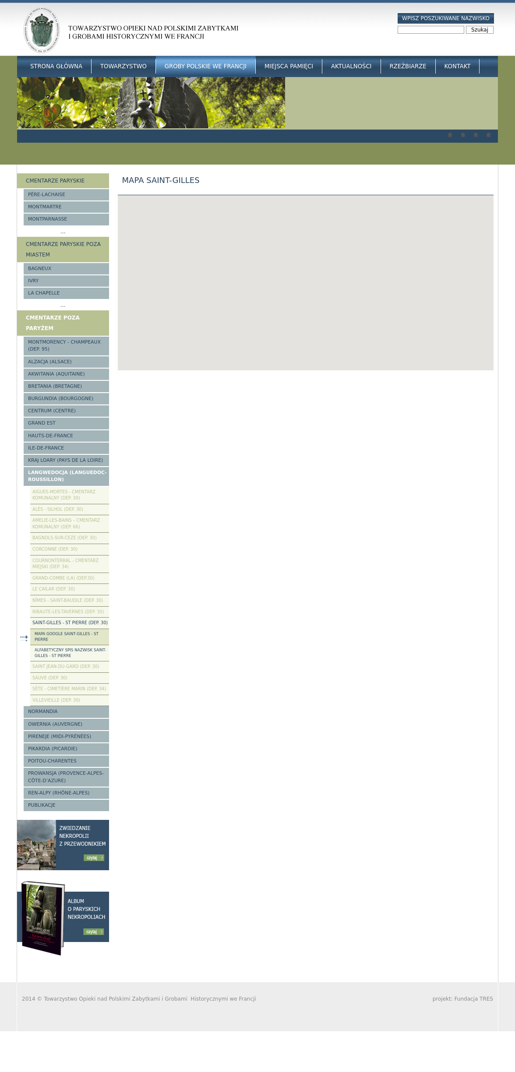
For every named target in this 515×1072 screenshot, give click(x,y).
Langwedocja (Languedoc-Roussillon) (67, 476)
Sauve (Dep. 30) (49, 677)
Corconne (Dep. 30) (55, 549)
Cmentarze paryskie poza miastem (63, 249)
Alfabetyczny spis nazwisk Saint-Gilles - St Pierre (70, 653)
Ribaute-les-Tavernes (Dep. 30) (68, 611)
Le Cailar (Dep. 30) (53, 589)
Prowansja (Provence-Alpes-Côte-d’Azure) (66, 776)
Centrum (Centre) (52, 411)
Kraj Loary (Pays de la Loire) (65, 460)
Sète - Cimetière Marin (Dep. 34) (69, 688)
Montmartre (45, 207)
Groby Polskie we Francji (206, 66)
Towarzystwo (123, 66)
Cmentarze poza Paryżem (53, 323)
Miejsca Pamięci (289, 66)
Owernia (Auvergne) (55, 724)
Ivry (33, 281)
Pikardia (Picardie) (53, 749)
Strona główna (56, 66)
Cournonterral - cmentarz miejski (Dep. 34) (65, 563)
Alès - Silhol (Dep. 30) (57, 509)
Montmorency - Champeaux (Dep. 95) (64, 345)
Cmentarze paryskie (55, 181)
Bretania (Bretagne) (55, 386)
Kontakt (457, 66)
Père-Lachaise (46, 194)
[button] (305, 275)
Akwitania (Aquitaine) (56, 374)
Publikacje (42, 805)
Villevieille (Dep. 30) (56, 700)
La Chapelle (44, 293)
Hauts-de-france (50, 436)
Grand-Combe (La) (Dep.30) (63, 578)
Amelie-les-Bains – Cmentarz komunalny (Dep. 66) (66, 523)
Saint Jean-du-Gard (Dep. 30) (65, 666)
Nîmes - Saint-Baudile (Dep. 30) (67, 600)
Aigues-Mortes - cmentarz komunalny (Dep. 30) (63, 495)
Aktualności (351, 66)
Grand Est (42, 423)
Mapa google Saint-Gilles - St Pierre (67, 637)
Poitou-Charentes (52, 761)
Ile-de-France (46, 448)
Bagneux (39, 268)
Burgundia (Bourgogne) (60, 398)
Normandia (43, 711)
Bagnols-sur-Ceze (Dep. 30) (64, 537)
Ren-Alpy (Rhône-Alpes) (58, 793)
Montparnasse (47, 219)
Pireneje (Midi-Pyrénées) (59, 736)
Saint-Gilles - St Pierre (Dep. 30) (70, 622)
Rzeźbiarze (408, 66)
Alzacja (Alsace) (50, 362)
